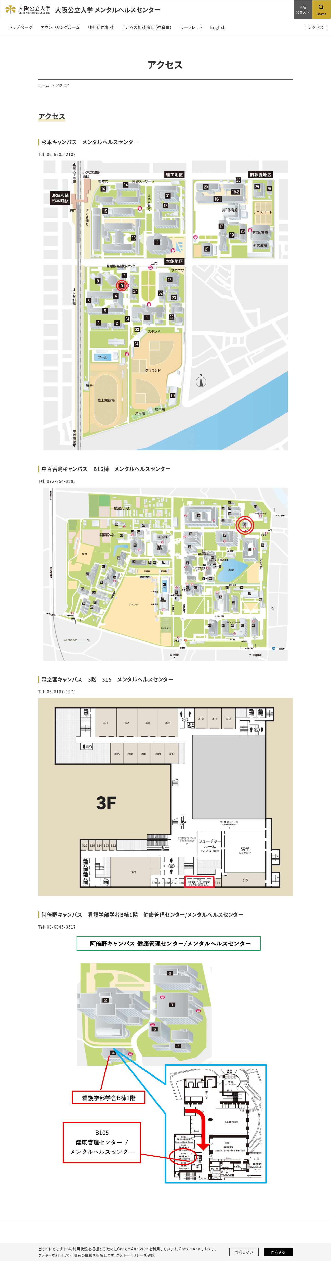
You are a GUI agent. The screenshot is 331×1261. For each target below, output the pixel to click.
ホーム (43, 85)
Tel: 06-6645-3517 (57, 926)
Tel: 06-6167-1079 (57, 691)
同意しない (244, 1252)
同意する (278, 1252)
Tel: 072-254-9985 (57, 481)
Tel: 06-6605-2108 (57, 154)
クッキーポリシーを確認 (135, 1255)
